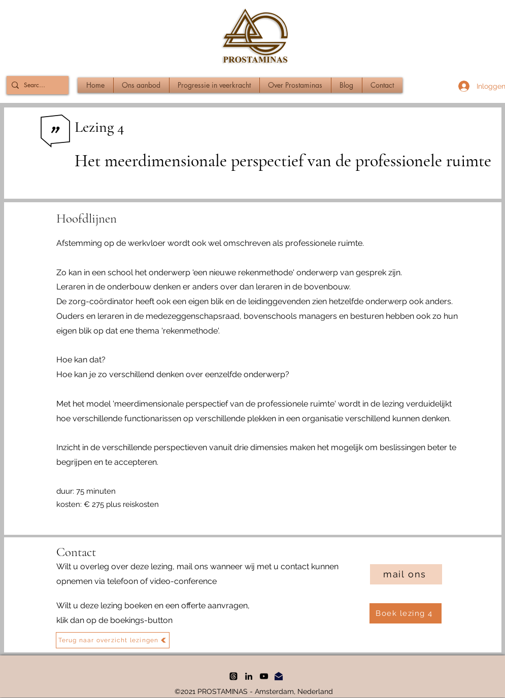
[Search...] (35, 85)
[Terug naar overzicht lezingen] (113, 640)
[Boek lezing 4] (405, 613)
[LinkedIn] (249, 676)
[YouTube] (264, 676)
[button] (141, 85)
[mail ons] (406, 574)
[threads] (233, 676)
